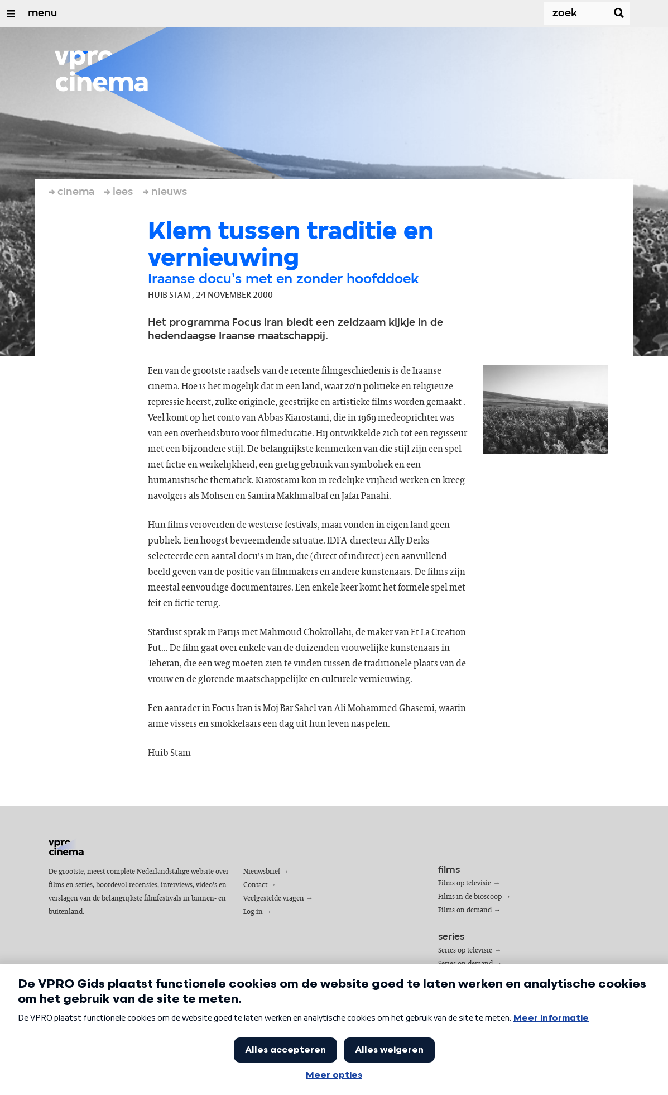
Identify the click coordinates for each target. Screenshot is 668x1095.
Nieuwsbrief (261, 872)
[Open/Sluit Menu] (11, 13)
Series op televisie (465, 950)
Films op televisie (464, 883)
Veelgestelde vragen (273, 898)
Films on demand (465, 910)
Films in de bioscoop (470, 897)
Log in (253, 912)
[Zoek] (565, 13)
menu (42, 13)
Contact (255, 885)
